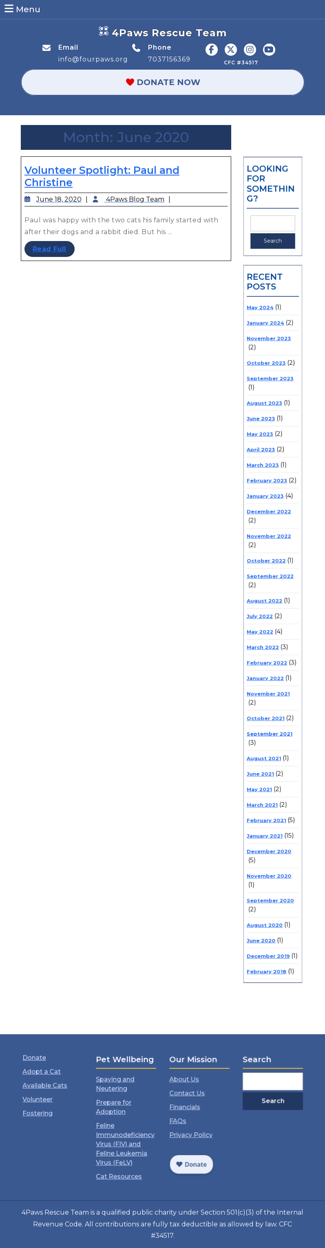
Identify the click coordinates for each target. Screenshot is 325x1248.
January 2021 (266, 775)
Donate (40, 1077)
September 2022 (270, 574)
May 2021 (262, 739)
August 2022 (266, 593)
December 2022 (269, 524)
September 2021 (270, 696)
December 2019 (269, 868)
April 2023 (263, 476)
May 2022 (262, 617)
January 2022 (266, 653)
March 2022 (264, 629)
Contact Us (191, 1101)
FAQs (184, 1119)
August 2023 (266, 441)
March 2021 (264, 751)
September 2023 (270, 421)
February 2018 (267, 880)
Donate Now (182, 82)
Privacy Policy (193, 1129)
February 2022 (268, 641)
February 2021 (267, 763)
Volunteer (42, 1105)
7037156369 (169, 59)
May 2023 (262, 465)
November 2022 (269, 543)
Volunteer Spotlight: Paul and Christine (102, 177)
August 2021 (265, 715)
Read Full (56, 248)
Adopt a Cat (45, 1086)
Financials (189, 1110)
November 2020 (269, 806)
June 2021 (263, 727)
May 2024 (262, 366)
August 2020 (266, 844)
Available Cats (47, 1095)
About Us (189, 1091)
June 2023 (263, 452)
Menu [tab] (21, 8)
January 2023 (266, 512)
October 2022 (267, 562)
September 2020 (270, 825)
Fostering (42, 1114)
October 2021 (267, 684)
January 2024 (266, 379)
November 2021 (269, 665)
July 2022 (262, 605)
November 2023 (269, 390)
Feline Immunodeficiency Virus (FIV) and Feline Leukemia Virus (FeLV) (125, 1135)
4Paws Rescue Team (169, 33)
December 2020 (269, 787)
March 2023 (264, 488)
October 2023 (267, 410)
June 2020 (263, 856)
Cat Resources (121, 1156)
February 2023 (268, 500)
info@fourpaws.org (93, 59)
